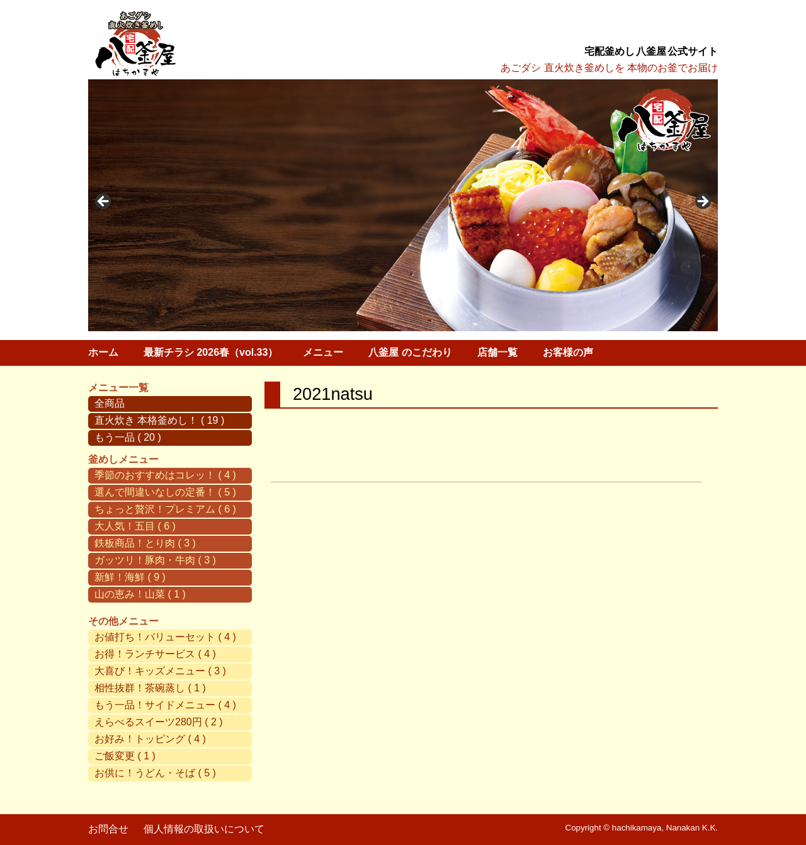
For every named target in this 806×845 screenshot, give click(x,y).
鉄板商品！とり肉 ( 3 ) (145, 543)
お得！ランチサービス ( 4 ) (155, 654)
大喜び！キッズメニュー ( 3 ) (160, 671)
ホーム (103, 352)
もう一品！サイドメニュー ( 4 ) (165, 705)
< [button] (103, 202)
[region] (403, 205)
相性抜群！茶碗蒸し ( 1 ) (150, 688)
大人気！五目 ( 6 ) (135, 526)
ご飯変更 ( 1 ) (125, 756)
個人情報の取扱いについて (204, 829)
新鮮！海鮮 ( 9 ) (130, 577)
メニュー (323, 352)
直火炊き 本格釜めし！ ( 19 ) (159, 420)
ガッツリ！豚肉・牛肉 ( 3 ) (155, 560)
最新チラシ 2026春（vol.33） (211, 352)
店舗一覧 (497, 352)
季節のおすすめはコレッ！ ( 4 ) (165, 475)
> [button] (702, 202)
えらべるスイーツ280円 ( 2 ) (158, 722)
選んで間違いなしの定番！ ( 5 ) (165, 492)
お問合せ (108, 829)
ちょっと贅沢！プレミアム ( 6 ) (165, 509)
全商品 (109, 403)
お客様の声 (568, 352)
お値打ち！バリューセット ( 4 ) (165, 637)
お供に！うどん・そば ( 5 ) (155, 773)
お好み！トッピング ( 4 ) (150, 739)
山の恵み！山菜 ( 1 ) (140, 594)
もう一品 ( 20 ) (127, 437)
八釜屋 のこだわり (409, 352)
